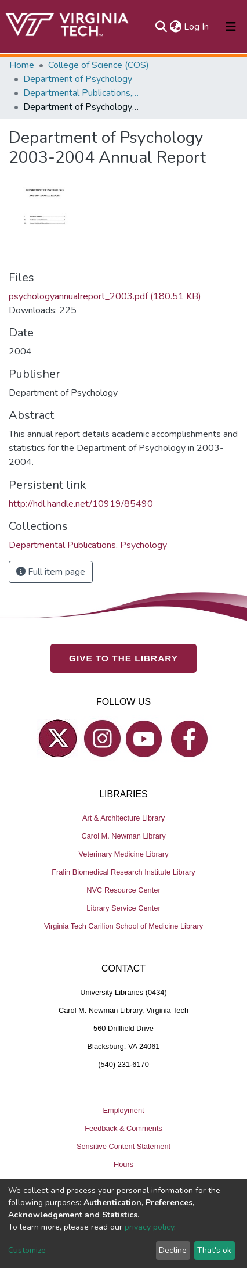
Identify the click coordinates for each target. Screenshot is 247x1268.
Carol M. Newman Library (123, 836)
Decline (173, 1250)
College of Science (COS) (98, 65)
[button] (175, 27)
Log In (197, 26)
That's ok (214, 1250)
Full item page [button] (50, 571)
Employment (123, 1110)
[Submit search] (161, 27)
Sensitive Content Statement (123, 1146)
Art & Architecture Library (123, 818)
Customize (27, 1250)
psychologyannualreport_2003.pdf (105, 296)
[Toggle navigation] (231, 26)
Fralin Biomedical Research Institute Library (123, 872)
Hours (123, 1164)
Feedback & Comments (123, 1128)
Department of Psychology (77, 79)
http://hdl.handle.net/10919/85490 (81, 503)
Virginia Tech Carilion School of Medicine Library (123, 926)
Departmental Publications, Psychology (81, 93)
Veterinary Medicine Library (123, 854)
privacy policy (149, 1227)
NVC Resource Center (123, 890)
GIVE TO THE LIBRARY (123, 658)
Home (21, 65)
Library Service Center (123, 908)
